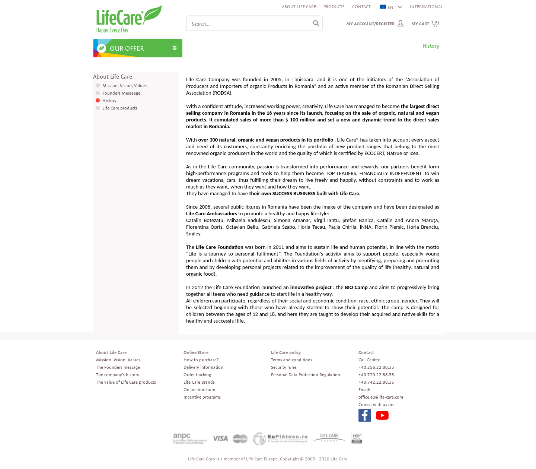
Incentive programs (202, 397)
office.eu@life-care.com (380, 397)
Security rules (284, 367)
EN (387, 7)
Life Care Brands (199, 382)
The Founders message (118, 367)
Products (334, 6)
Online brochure (199, 389)
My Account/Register (370, 23)
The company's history (117, 374)
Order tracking (197, 374)
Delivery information (203, 367)
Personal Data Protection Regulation (305, 374)
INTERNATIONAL (426, 6)
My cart (425, 23)
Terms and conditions (291, 359)
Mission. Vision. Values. (118, 359)
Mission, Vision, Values (124, 85)
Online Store (196, 352)
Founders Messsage (121, 93)
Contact (361, 6)
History (109, 100)
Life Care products (119, 108)
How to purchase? (201, 359)
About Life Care (299, 6)
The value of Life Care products (126, 382)
